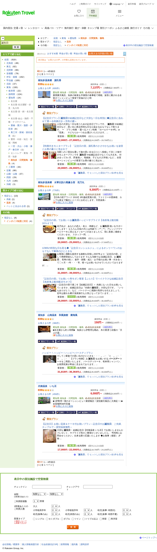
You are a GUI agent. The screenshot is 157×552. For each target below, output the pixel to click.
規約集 (74, 544)
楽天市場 (132, 4)
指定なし (57, 41)
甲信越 (9, 80)
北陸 (8, 84)
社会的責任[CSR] (49, 544)
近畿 (8, 170)
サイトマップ (100, 4)
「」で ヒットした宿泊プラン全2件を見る (99, 173)
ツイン (77, 519)
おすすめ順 (52, 53)
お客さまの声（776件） (49, 190)
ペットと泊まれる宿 (16, 206)
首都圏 (9, 73)
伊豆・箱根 (11, 77)
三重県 (12, 167)
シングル (40, 519)
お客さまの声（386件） (49, 323)
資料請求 (84, 544)
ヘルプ (73, 4)
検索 (73, 527)
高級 (8, 199)
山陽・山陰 (11, 174)
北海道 (9, 63)
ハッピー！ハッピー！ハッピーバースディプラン (67, 353)
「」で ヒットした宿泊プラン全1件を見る (99, 376)
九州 (8, 181)
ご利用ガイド (85, 4)
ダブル (67, 519)
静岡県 (12, 94)
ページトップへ (149, 537)
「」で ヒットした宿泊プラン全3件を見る (99, 305)
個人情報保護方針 (30, 544)
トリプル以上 (91, 519)
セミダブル (54, 519)
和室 (104, 519)
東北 (8, 66)
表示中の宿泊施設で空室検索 (140, 45)
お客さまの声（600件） (49, 88)
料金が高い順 (80, 53)
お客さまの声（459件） (49, 394)
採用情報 (64, 544)
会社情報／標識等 (11, 544)
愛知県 (73, 38)
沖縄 (8, 184)
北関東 (9, 70)
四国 (8, 177)
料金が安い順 (65, 53)
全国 (55, 38)
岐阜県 (12, 91)
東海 (64, 38)
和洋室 (114, 519)
